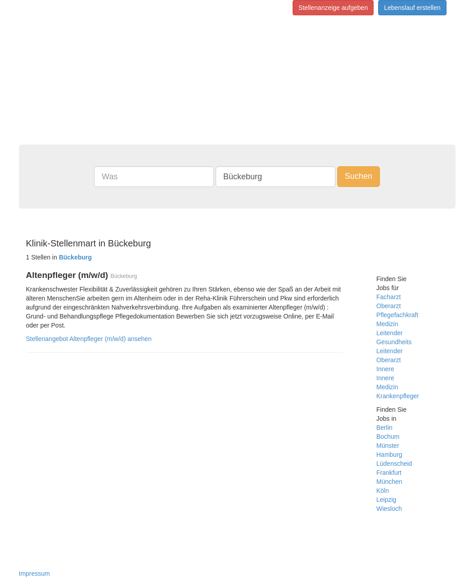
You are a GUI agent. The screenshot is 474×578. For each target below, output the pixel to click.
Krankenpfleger (397, 396)
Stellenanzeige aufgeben (333, 7)
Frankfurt (389, 472)
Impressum (34, 573)
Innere (385, 369)
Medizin (387, 324)
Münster (387, 445)
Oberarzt (388, 305)
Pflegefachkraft (397, 315)
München (389, 481)
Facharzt (388, 296)
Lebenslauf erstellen (412, 7)
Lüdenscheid (394, 463)
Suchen (358, 176)
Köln (382, 490)
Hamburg (389, 454)
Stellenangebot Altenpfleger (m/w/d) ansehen (89, 338)
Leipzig (386, 499)
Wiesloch (389, 508)
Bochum (387, 436)
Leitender (389, 333)
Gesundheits (394, 342)
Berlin (384, 427)
